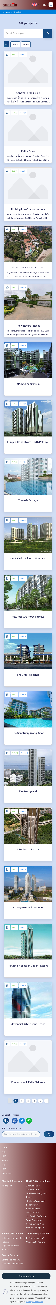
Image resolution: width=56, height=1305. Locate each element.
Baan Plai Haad (33, 1208)
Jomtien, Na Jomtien (12, 1233)
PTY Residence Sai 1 (35, 1237)
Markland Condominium (12, 1263)
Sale (4, 1152)
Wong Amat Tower (34, 1219)
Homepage (6, 12)
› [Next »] (46, 1100)
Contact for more (10, 1114)
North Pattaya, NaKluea (38, 1181)
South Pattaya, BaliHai (37, 1233)
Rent (4, 1155)
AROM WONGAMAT (34, 1189)
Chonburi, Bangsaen (12, 1181)
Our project (7, 1173)
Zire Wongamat (33, 1185)
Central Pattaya (10, 1255)
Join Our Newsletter (12, 1128)
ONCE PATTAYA (32, 1212)
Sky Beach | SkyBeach (36, 1216)
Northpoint (7, 1185)
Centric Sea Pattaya (11, 1259)
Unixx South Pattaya (35, 1241)
